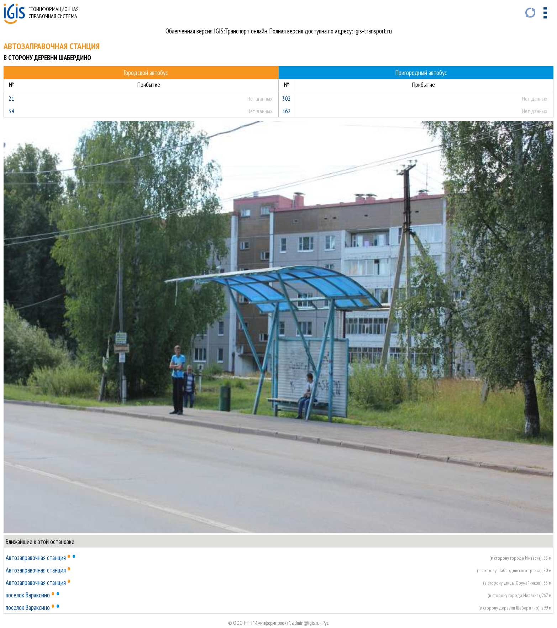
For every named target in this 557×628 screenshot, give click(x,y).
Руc (325, 622)
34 (11, 111)
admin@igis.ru (306, 622)
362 (286, 111)
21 (11, 98)
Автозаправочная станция (36, 557)
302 (286, 98)
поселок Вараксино (28, 595)
